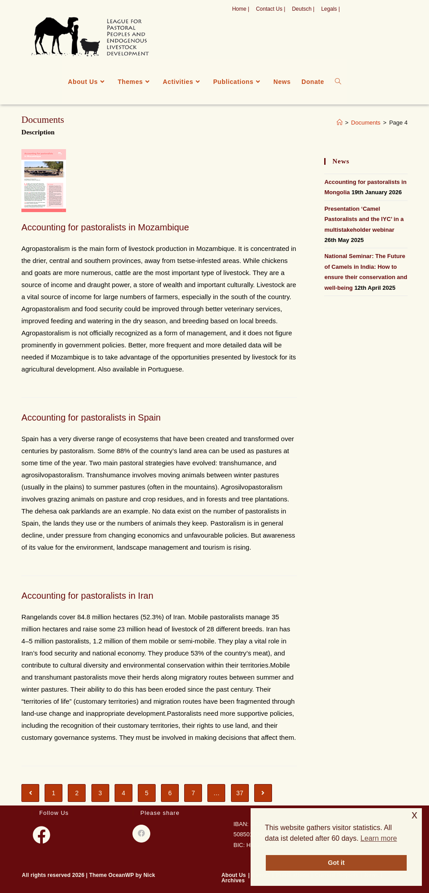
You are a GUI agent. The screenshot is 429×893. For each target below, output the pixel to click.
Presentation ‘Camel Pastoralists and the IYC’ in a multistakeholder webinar (364, 219)
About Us (234, 875)
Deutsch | (303, 9)
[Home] (339, 122)
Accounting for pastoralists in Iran (87, 596)
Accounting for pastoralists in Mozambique (105, 227)
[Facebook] (41, 835)
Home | (240, 9)
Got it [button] (336, 862)
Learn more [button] (378, 838)
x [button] (414, 814)
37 (239, 793)
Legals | (330, 9)
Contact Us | (270, 9)
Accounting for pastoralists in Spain (91, 417)
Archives (233, 880)
